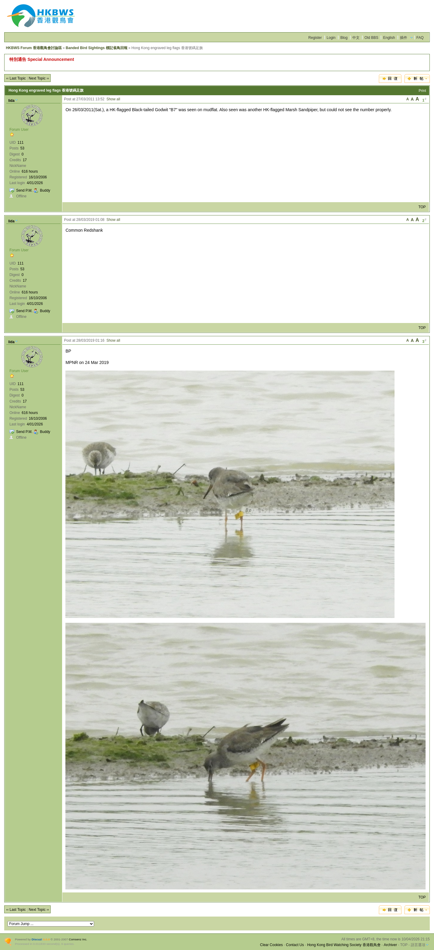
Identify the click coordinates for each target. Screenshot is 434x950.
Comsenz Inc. (78, 939)
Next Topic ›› (39, 78)
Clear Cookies (271, 945)
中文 (356, 38)
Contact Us (295, 945)
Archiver (390, 945)
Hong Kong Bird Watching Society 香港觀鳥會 (344, 945)
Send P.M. (24, 190)
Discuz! (37, 939)
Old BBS (371, 38)
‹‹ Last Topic (16, 78)
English (389, 38)
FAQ (420, 38)
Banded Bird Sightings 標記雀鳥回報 (96, 48)
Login (331, 38)
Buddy (45, 190)
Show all (113, 99)
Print (422, 91)
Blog (344, 38)
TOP (422, 207)
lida (11, 101)
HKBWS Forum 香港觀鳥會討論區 (33, 48)
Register (315, 38)
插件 (403, 38)
